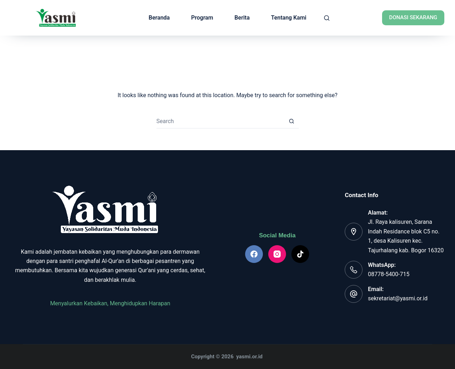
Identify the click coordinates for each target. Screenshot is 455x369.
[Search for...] (221, 121)
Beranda (159, 17)
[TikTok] (300, 254)
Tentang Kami (288, 17)
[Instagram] (277, 254)
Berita (242, 17)
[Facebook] (254, 254)
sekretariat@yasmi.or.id (397, 298)
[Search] (326, 18)
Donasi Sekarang (413, 17)
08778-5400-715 (388, 274)
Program (202, 17)
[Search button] (292, 121)
